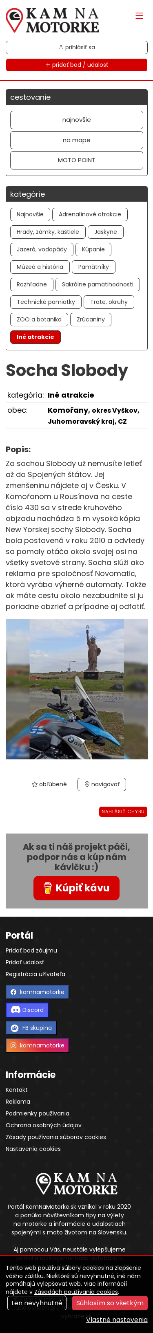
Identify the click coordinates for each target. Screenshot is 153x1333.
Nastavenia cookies (33, 1149)
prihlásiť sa (76, 47)
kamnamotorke (37, 992)
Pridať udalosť (25, 962)
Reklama (18, 1102)
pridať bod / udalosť (76, 65)
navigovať (102, 784)
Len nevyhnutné (36, 1303)
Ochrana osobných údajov (44, 1125)
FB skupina (31, 1028)
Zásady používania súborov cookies (56, 1137)
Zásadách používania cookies (76, 1292)
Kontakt (17, 1090)
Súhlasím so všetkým (110, 1303)
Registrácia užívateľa (35, 974)
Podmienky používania (37, 1113)
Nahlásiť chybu (123, 811)
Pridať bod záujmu (31, 950)
